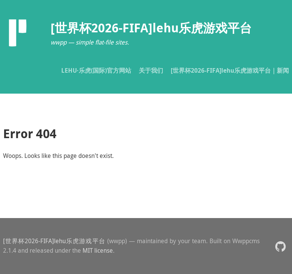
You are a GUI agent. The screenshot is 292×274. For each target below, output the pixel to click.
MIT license (98, 250)
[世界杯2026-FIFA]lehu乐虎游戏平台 (54, 241)
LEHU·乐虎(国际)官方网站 (96, 70)
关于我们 (151, 70)
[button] (280, 246)
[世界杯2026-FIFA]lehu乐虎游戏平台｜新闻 (230, 70)
